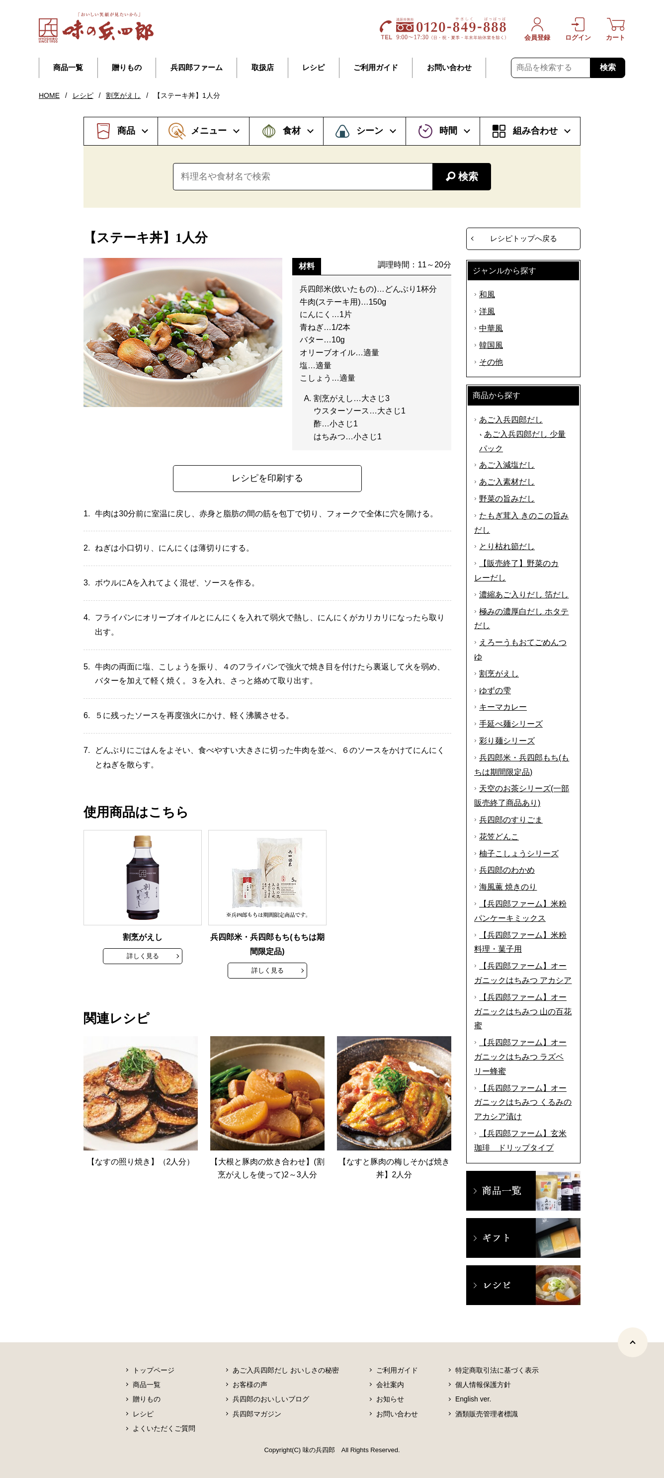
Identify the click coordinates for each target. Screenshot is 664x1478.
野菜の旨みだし (507, 498)
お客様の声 (250, 1385)
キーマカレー (503, 707)
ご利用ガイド (375, 68)
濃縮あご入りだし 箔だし (524, 594)
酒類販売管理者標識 (486, 1414)
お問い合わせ (449, 68)
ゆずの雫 (495, 690)
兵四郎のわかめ (507, 870)
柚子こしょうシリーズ (519, 853)
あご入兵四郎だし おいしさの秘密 (286, 1370)
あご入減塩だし (507, 465)
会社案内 (390, 1385)
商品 (126, 131)
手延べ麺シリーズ (511, 724)
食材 (292, 131)
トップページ (153, 1370)
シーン (369, 131)
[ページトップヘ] (633, 1342)
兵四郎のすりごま (511, 820)
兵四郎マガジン (257, 1414)
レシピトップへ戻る (523, 238)
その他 (491, 362)
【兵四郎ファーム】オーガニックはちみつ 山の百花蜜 (523, 1011)
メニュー (209, 131)
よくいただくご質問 (164, 1428)
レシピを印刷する (267, 478)
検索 (608, 67)
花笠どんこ (499, 836)
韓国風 (491, 345)
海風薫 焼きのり (508, 887)
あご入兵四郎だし (511, 419)
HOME (49, 95)
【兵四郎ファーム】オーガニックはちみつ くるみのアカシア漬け (523, 1102)
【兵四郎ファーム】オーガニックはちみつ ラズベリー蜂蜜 (520, 1056)
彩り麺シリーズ (507, 741)
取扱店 (262, 68)
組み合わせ (535, 131)
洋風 (487, 311)
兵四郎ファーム (196, 68)
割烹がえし (123, 95)
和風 (487, 294)
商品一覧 (68, 68)
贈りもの (127, 68)
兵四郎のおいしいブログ (271, 1399)
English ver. (473, 1399)
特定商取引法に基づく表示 (497, 1370)
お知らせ (390, 1399)
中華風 (491, 328)
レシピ (313, 68)
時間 (448, 131)
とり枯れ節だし (507, 546)
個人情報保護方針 (483, 1385)
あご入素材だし (507, 482)
